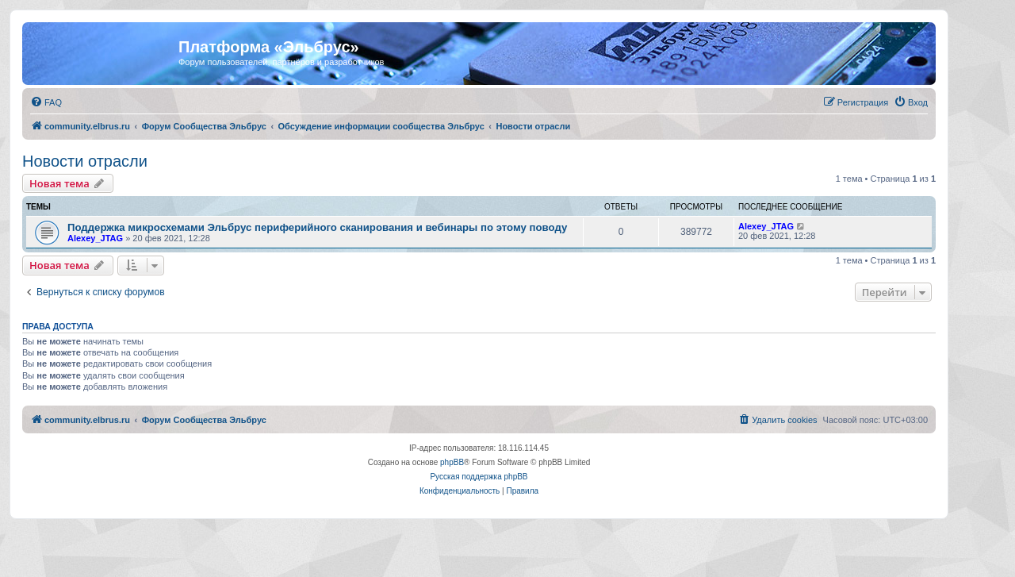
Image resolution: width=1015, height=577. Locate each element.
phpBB (452, 462)
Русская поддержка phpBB (478, 476)
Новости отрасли (84, 161)
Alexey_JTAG (95, 238)
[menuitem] (46, 102)
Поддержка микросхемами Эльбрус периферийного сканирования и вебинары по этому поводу (317, 227)
